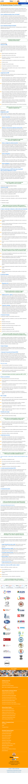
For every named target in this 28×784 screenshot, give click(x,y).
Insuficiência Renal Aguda (6, 744)
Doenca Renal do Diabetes (6, 746)
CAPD (3, 736)
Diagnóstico (3, 110)
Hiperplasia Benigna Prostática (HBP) (8, 754)
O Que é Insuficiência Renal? (7, 742)
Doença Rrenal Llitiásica (6, 753)
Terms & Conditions (15, 779)
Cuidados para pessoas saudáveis (8, 703)
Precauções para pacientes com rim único (9, 709)
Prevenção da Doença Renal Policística (9, 708)
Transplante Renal (5, 738)
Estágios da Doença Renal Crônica (8, 723)
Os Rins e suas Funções (6, 694)
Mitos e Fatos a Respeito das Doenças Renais (10, 698)
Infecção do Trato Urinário (6, 751)
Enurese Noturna (5, 761)
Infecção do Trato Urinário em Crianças (9, 759)
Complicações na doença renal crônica (9, 724)
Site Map (10, 779)
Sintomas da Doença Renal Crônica (8, 721)
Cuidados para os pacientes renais (8, 704)
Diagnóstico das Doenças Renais (8, 696)
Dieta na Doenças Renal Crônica (7, 729)
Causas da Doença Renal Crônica (8, 719)
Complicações (4, 43)
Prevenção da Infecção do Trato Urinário (9, 713)
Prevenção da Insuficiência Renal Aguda (9, 706)
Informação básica (5, 693)
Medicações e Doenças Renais (7, 756)
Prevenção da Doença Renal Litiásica (8, 711)
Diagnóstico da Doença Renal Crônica (8, 726)
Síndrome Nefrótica (5, 758)
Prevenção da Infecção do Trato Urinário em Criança (11, 714)
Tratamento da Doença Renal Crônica (9, 185)
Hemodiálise (4, 734)
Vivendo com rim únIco (6, 749)
